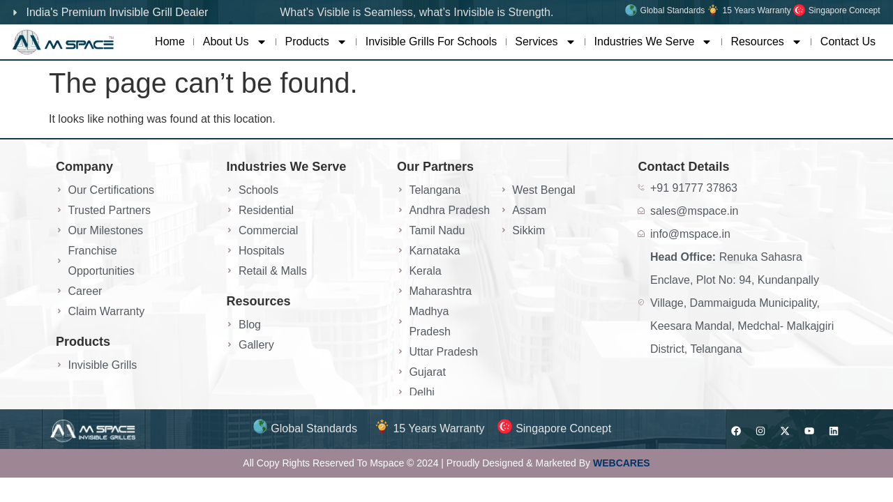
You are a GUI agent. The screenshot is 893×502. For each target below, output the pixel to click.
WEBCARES (621, 463)
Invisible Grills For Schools (431, 41)
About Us (235, 41)
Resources (766, 41)
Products (316, 41)
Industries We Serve (653, 41)
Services (545, 41)
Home (170, 41)
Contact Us (848, 41)
